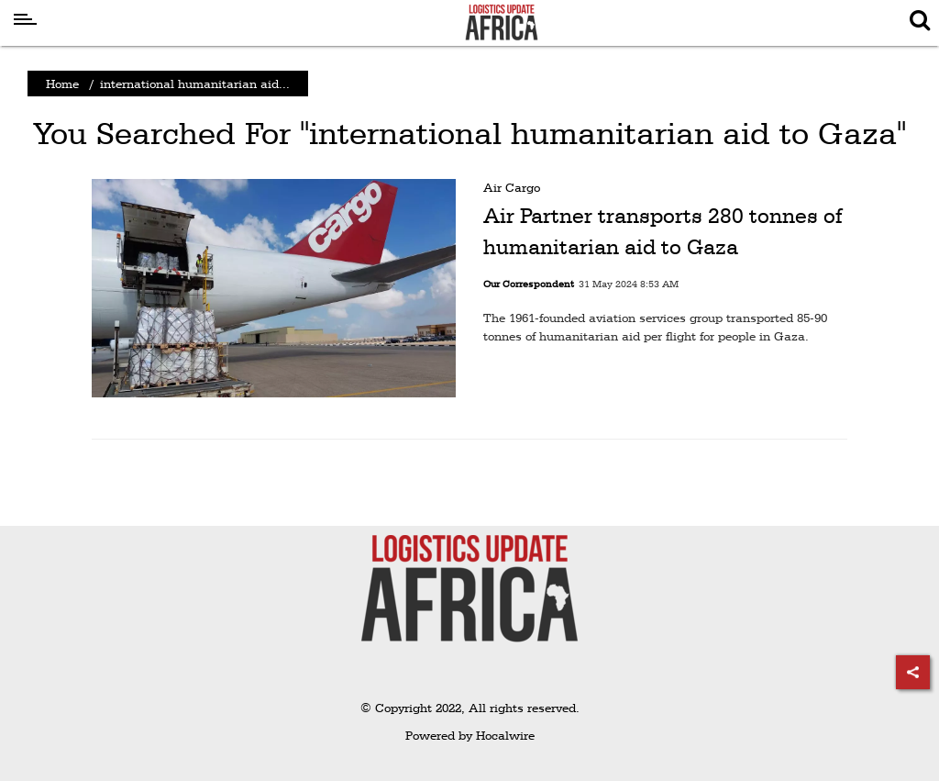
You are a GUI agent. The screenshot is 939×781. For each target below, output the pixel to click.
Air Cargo (511, 187)
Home (62, 83)
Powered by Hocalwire (470, 735)
